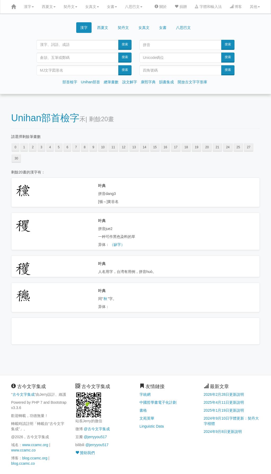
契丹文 (70, 7)
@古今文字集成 (97, 429)
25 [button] (238, 147)
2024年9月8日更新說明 (223, 431)
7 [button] (76, 147)
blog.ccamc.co (23, 463)
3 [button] (41, 147)
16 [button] (165, 147)
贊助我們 (85, 453)
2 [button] (33, 147)
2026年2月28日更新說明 (224, 394)
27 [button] (248, 147)
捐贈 (181, 7)
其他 (255, 7)
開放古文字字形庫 (192, 82)
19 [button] (196, 147)
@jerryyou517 (95, 437)
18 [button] (186, 147)
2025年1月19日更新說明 (224, 410)
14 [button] (144, 147)
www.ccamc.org (35, 445)
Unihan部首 (90, 82)
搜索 (125, 44)
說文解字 (129, 82)
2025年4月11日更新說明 (224, 402)
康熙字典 (148, 82)
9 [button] (93, 147)
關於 (161, 7)
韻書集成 (166, 82)
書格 (143, 410)
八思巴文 (133, 7)
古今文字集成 (23, 394)
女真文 (92, 7)
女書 (112, 7)
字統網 (145, 394)
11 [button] (113, 147)
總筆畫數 (111, 82)
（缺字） (117, 244)
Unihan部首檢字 (45, 117)
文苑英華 (146, 418)
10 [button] (103, 147)
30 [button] (16, 158)
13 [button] (134, 147)
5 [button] (59, 147)
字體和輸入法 (208, 7)
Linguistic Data (151, 426)
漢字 (29, 7)
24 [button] (227, 147)
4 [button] (50, 147)
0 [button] (15, 147)
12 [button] (123, 147)
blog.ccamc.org (34, 458)
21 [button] (217, 147)
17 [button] (175, 147)
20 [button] (207, 147)
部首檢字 (69, 82)
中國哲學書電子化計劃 (158, 402)
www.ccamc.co (23, 450)
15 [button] (155, 147)
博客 (236, 7)
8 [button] (85, 147)
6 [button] (67, 147)
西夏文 (49, 7)
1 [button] (24, 147)
